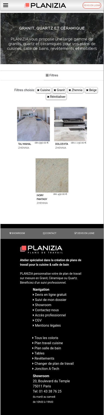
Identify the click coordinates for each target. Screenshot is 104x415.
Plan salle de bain (46, 348)
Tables (38, 353)
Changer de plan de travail (53, 364)
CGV (37, 320)
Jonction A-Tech (45, 369)
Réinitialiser (56, 96)
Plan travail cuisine (47, 343)
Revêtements (43, 358)
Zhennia (75, 90)
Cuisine (43, 90)
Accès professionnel (49, 315)
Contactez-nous (46, 310)
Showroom (17, 233)
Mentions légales (47, 325)
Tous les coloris (45, 338)
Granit (59, 90)
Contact (49, 233)
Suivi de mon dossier (49, 300)
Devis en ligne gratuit (49, 295)
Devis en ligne (91, 5)
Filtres (52, 75)
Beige (91, 90)
